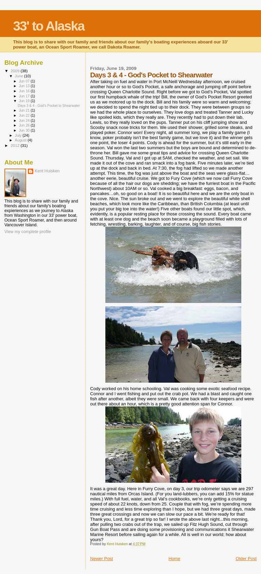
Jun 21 (25, 110)
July (19, 135)
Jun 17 (25, 96)
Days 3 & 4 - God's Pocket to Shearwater (49, 106)
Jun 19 (25, 101)
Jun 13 (25, 86)
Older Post (246, 558)
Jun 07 (25, 81)
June (19, 76)
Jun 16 (25, 91)
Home (174, 558)
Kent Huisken (47, 171)
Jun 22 (25, 115)
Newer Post (101, 558)
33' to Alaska (48, 26)
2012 (15, 145)
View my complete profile (27, 231)
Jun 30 (25, 130)
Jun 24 (25, 120)
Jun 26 (25, 125)
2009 (15, 71)
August (21, 140)
